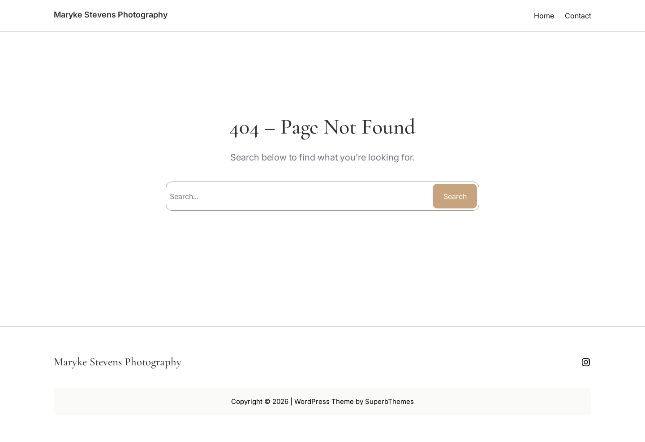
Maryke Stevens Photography (111, 14)
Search (455, 196)
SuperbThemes (389, 401)
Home (544, 15)
